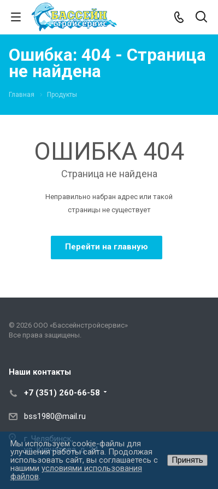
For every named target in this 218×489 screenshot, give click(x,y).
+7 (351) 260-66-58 (62, 393)
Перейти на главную (106, 247)
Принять (187, 460)
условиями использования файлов (76, 472)
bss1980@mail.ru (55, 416)
